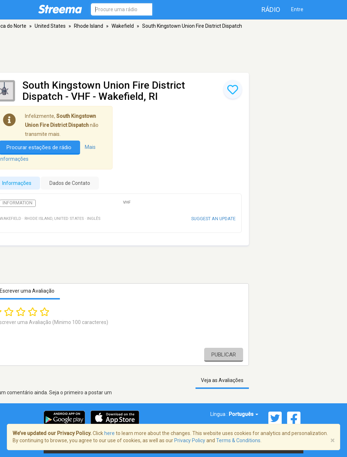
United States (50, 26)
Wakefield (122, 26)
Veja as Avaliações (222, 380)
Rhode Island (88, 26)
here (109, 433)
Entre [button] (297, 9)
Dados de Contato (69, 183)
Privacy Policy (189, 440)
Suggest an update (213, 218)
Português (243, 414)
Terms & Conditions (238, 440)
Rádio (271, 9)
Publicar (223, 354)
